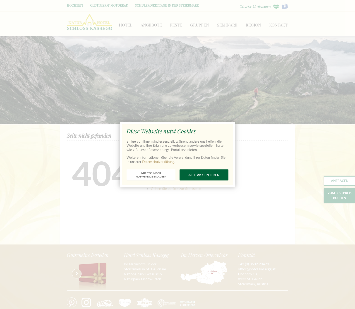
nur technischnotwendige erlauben (151, 175)
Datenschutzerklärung (158, 162)
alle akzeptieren (204, 175)
